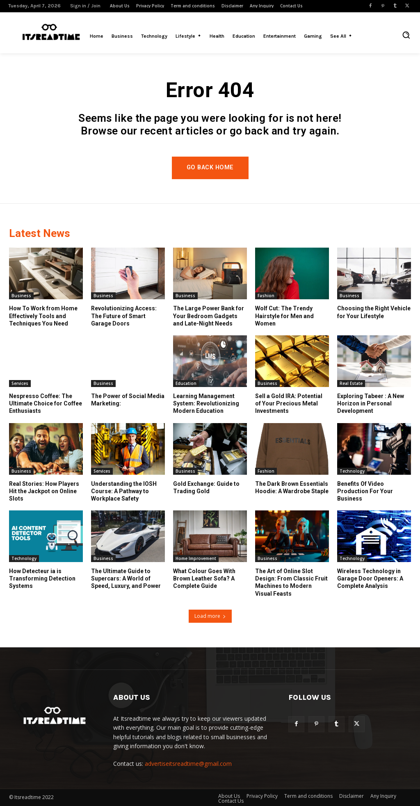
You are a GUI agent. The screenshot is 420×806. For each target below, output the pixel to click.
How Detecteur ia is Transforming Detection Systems (42, 578)
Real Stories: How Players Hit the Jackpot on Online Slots (44, 491)
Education (186, 383)
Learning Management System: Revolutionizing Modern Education (206, 403)
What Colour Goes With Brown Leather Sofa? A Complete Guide (204, 578)
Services (19, 383)
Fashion (266, 295)
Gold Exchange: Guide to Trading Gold (206, 487)
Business (21, 295)
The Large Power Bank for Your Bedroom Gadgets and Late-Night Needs (208, 315)
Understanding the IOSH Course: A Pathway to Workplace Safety (124, 491)
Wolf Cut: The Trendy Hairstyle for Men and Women (284, 315)
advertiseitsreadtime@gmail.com (188, 763)
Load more (210, 615)
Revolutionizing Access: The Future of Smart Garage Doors (124, 315)
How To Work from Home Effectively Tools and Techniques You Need (43, 315)
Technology (352, 471)
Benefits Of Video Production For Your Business (365, 491)
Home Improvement (196, 558)
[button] (406, 35)
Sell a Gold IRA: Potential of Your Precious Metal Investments (288, 403)
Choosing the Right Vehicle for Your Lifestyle (374, 312)
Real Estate (351, 383)
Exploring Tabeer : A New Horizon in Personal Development (370, 403)
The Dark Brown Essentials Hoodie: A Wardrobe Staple (292, 487)
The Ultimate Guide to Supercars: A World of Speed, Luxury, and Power (126, 578)
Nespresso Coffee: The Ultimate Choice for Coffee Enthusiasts (45, 403)
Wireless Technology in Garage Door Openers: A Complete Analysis (370, 578)
